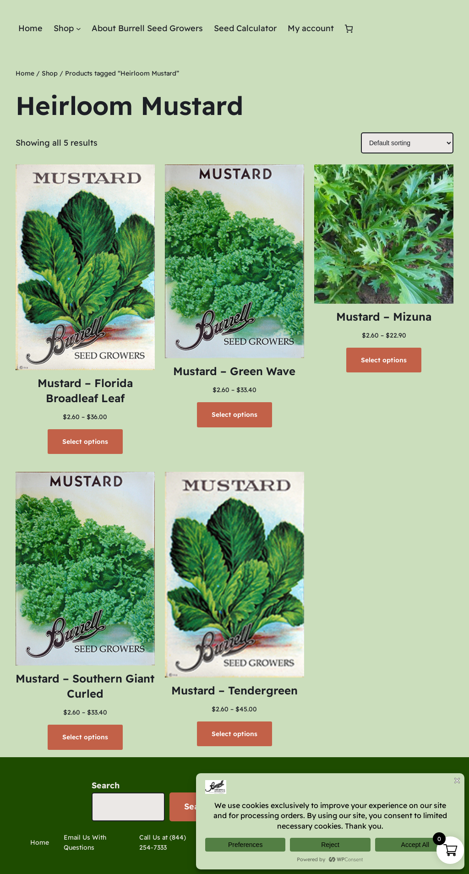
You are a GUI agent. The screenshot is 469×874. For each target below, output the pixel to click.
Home (25, 73)
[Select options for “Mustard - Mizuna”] (383, 360)
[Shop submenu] (78, 28)
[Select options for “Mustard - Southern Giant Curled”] (85, 737)
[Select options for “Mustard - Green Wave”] (234, 414)
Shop (50, 73)
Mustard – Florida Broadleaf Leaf (85, 390)
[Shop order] (407, 142)
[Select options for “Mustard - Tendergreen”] (234, 733)
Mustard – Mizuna (383, 316)
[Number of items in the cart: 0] (348, 28)
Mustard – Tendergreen (234, 690)
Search (106, 785)
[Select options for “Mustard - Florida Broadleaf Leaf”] (85, 441)
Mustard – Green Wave (234, 371)
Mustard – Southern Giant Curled (85, 686)
